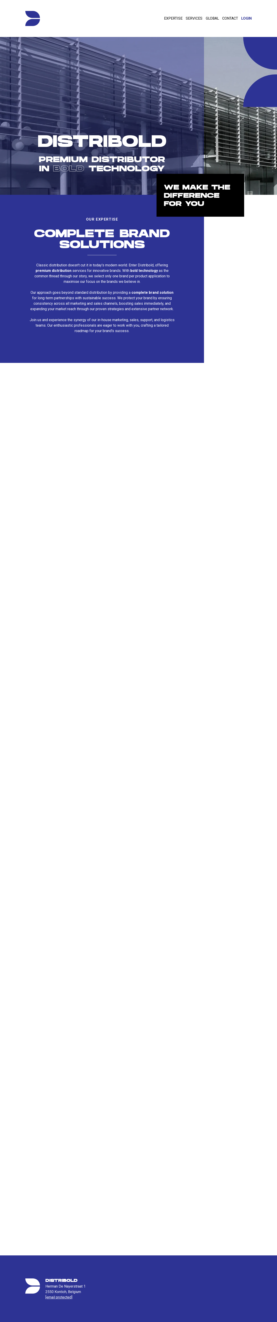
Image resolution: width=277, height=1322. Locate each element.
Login (246, 18)
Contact (230, 18)
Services (194, 18)
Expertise (173, 18)
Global (212, 18)
